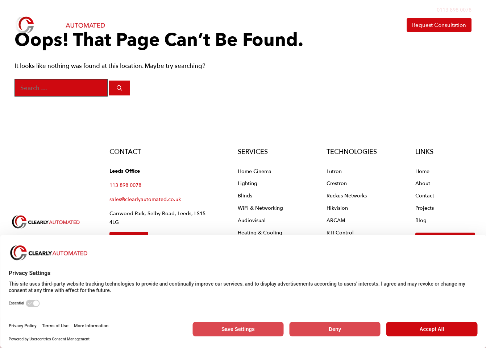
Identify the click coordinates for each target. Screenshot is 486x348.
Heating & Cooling (260, 232)
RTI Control (340, 232)
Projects (424, 208)
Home (174, 25)
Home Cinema (254, 171)
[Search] (119, 88)
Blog (421, 220)
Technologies (280, 25)
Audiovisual (252, 220)
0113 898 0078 (454, 9)
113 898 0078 (125, 185)
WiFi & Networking (260, 208)
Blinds (245, 195)
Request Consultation (439, 24)
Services (220, 25)
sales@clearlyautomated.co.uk (145, 199)
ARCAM (336, 220)
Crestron (337, 183)
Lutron (334, 171)
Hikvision (337, 208)
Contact (378, 25)
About (338, 25)
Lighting (247, 183)
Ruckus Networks (347, 195)
